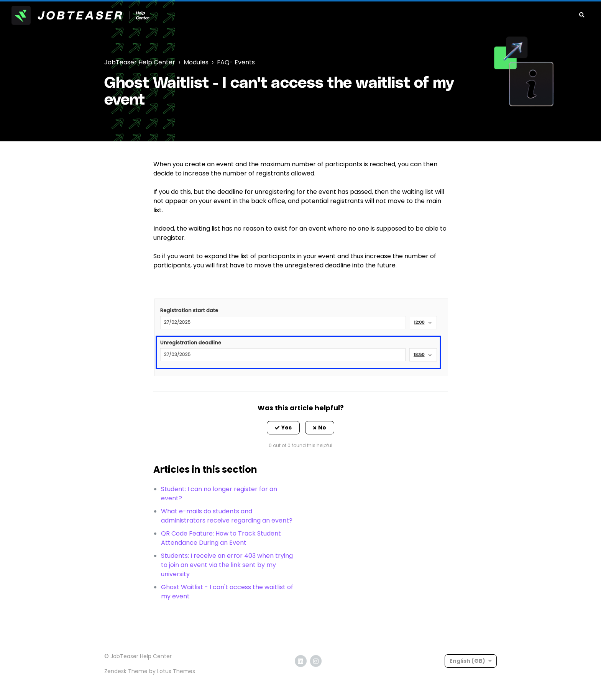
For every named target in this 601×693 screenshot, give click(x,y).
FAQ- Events (236, 62)
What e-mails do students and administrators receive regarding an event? (226, 516)
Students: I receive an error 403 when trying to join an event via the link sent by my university (227, 564)
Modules (196, 62)
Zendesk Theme (126, 671)
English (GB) (468, 661)
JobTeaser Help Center (139, 62)
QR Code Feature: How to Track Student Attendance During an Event (221, 538)
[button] (283, 428)
